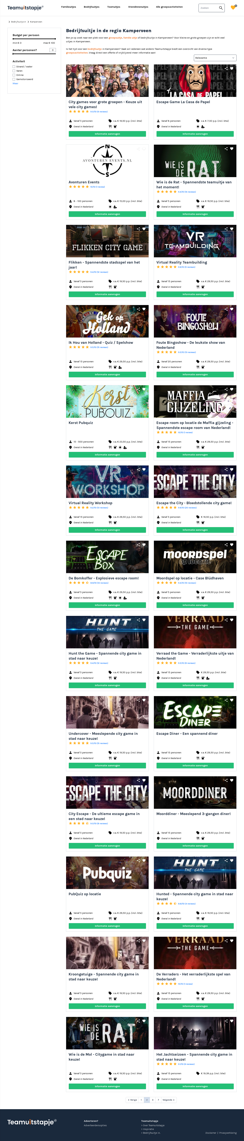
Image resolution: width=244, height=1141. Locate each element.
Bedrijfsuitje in (16, 22)
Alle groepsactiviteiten (169, 6)
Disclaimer (210, 1132)
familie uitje (130, 37)
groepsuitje (115, 37)
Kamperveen (34, 22)
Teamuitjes (113, 6)
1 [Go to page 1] (141, 1100)
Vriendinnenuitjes (138, 6)
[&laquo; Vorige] (132, 1100)
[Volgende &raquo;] (169, 1100)
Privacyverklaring (228, 1132)
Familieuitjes (68, 6)
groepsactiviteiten (77, 52)
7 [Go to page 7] (158, 1100)
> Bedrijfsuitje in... (151, 1132)
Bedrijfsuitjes (91, 6)
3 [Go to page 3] (152, 1100)
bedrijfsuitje (95, 48)
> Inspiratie (147, 1129)
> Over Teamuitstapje (152, 1125)
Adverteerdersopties (95, 1125)
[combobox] (208, 8)
